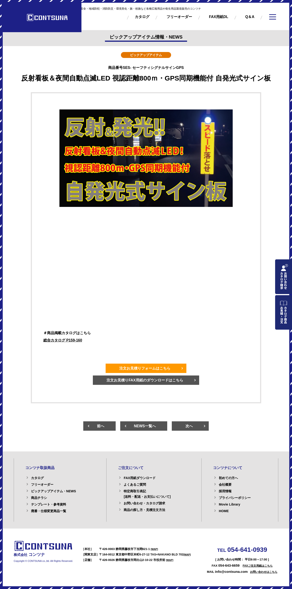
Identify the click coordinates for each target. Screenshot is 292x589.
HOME (224, 511)
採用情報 (225, 491)
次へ (189, 426)
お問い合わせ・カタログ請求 (144, 503)
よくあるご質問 (135, 484)
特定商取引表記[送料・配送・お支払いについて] (147, 493)
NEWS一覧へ (145, 426)
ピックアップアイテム (146, 55)
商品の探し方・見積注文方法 (144, 510)
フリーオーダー (179, 17)
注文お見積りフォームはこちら (144, 368)
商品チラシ (39, 498)
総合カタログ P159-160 (62, 340)
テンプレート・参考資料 (48, 504)
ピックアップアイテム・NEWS (53, 491)
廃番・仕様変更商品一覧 (48, 511)
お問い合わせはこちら (263, 571)
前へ (100, 426)
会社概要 (225, 484)
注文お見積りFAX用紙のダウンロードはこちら (145, 380)
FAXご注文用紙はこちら (258, 565)
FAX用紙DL (218, 17)
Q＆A (249, 17)
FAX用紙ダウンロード (140, 478)
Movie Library (229, 504)
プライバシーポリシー (235, 498)
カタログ (142, 17)
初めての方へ (228, 478)
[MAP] (154, 549)
